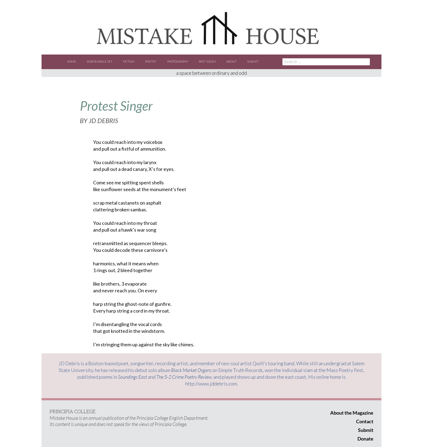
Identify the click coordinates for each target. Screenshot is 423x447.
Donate (365, 439)
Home (71, 61)
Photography (177, 61)
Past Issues (207, 61)
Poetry (150, 61)
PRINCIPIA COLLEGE (72, 411)
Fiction (129, 61)
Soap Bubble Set (99, 61)
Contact (364, 421)
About (231, 61)
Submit (252, 61)
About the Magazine (351, 413)
